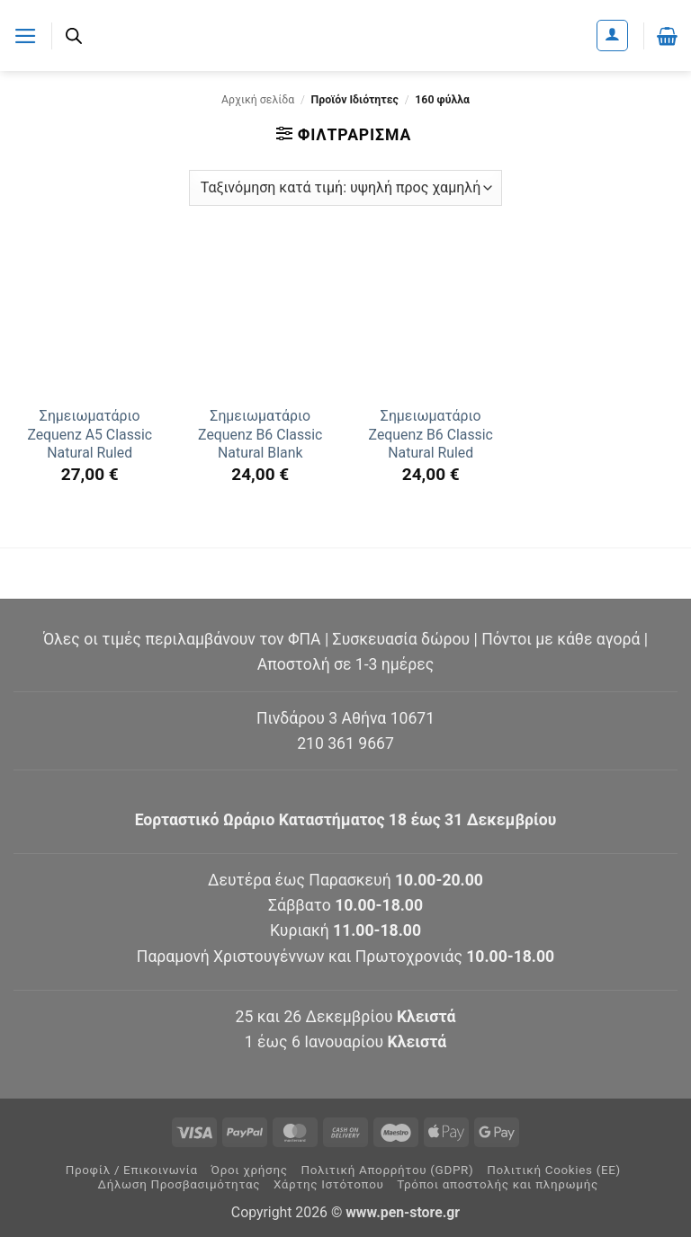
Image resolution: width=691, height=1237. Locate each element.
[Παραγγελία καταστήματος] (345, 188)
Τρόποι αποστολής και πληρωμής (497, 1184)
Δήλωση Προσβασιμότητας (179, 1184)
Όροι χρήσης (249, 1170)
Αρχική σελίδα (257, 99)
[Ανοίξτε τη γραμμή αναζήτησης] (74, 36)
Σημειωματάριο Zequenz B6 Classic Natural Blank (260, 434)
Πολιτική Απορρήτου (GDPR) (387, 1170)
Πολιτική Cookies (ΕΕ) (554, 1170)
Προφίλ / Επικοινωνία (132, 1170)
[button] (25, 35)
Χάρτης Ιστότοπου (329, 1184)
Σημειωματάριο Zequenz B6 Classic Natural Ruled (431, 434)
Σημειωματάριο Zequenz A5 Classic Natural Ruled (89, 434)
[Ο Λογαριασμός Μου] (612, 35)
